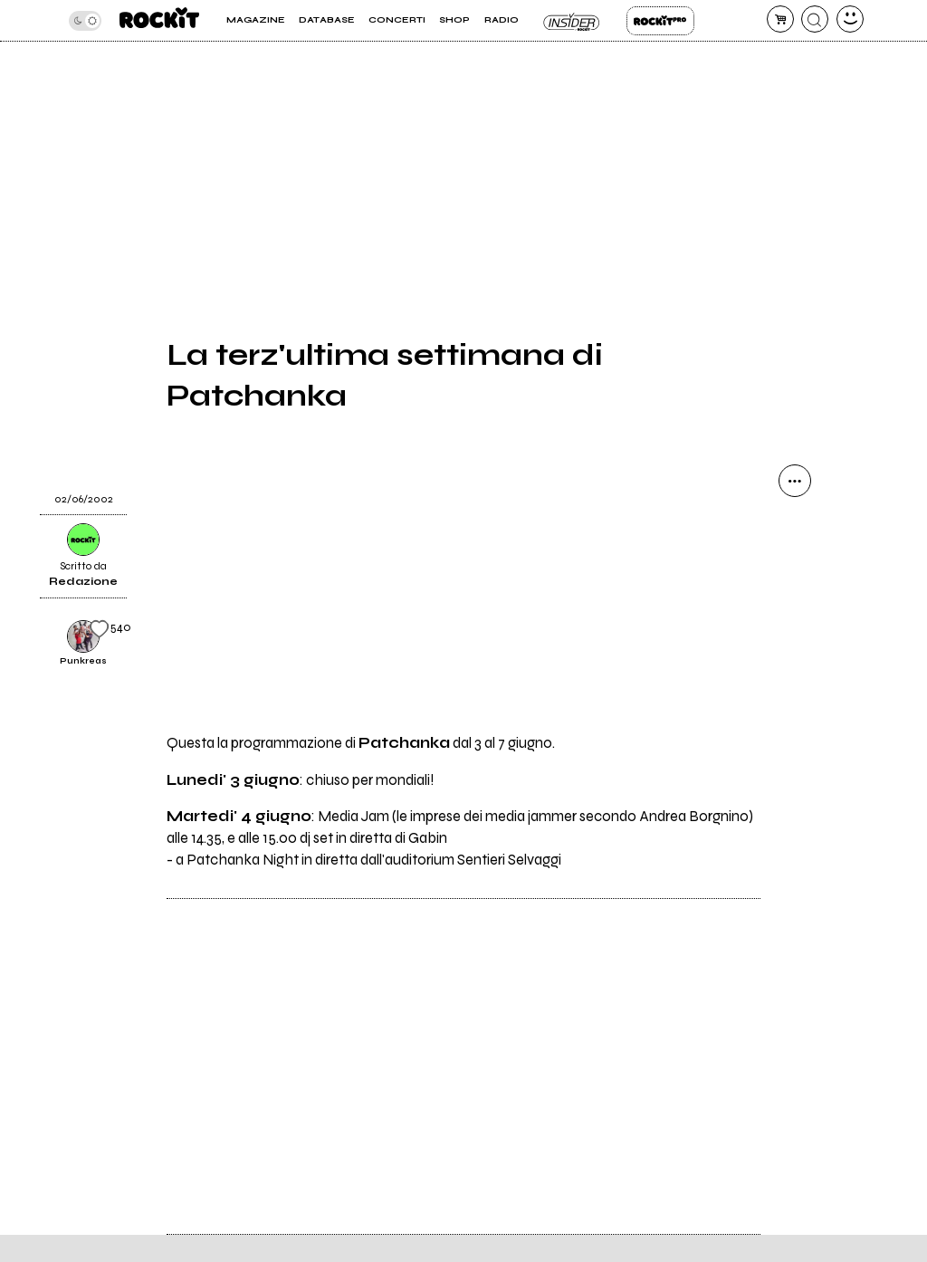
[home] (159, 20)
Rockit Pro (660, 20)
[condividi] (795, 480)
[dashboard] (850, 19)
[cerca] (814, 19)
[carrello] (780, 19)
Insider (573, 20)
